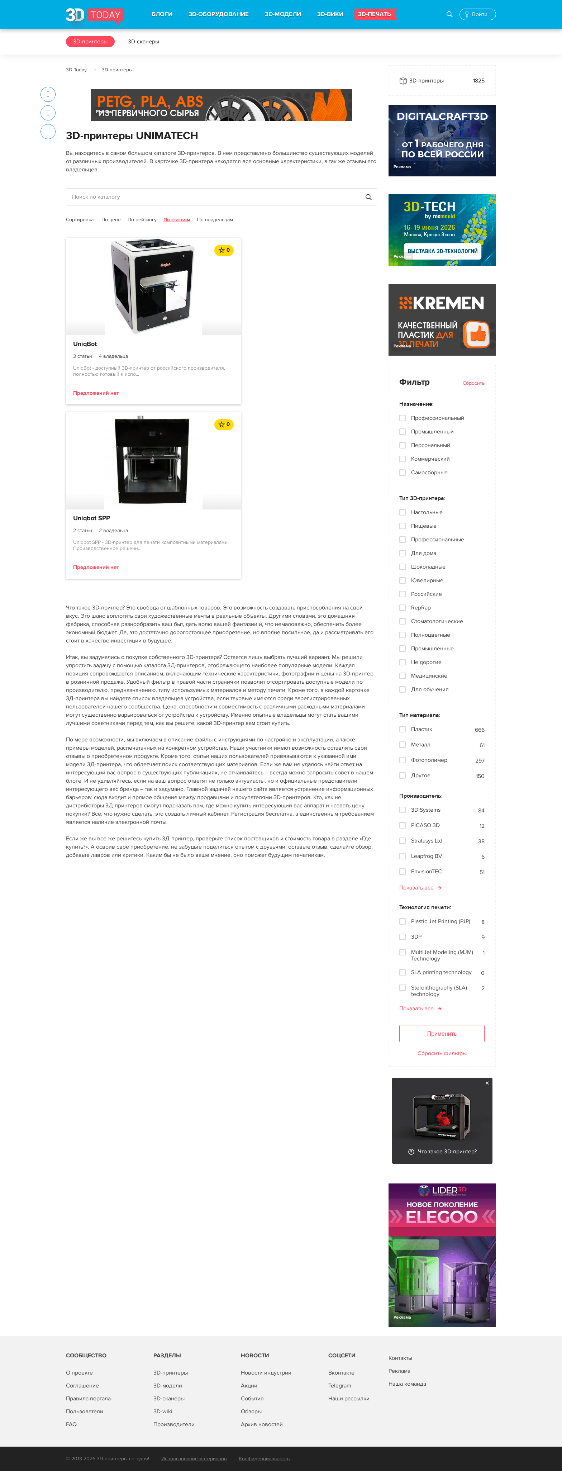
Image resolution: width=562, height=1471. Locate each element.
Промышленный (432, 431)
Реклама (105, 111)
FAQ (71, 1424)
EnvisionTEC (426, 871)
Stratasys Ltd (426, 840)
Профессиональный (437, 418)
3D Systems (425, 810)
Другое (420, 775)
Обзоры (251, 1411)
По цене (111, 220)
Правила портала (88, 1398)
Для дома (423, 553)
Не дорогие (426, 662)
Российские (426, 594)
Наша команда (407, 1383)
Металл (420, 744)
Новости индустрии (266, 1372)
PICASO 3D (425, 825)
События (252, 1398)
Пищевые (424, 526)
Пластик (421, 729)
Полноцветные (430, 635)
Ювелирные (427, 580)
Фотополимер (429, 760)
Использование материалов (194, 1459)
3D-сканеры (143, 41)
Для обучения (430, 689)
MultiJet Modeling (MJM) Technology (442, 955)
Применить (442, 1034)
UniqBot (85, 344)
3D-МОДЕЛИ (283, 14)
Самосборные (429, 472)
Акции (249, 1385)
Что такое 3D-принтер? (447, 1151)
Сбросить (474, 383)
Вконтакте (341, 1372)
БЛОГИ (162, 14)
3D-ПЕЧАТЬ (374, 14)
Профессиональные (437, 539)
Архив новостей (262, 1424)
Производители (174, 1424)
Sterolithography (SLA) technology (439, 990)
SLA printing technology (441, 972)
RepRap (421, 607)
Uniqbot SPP (197, 344)
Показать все (416, 887)
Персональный (430, 445)
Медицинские (429, 676)
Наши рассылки (349, 1398)
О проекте (79, 1372)
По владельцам (215, 220)
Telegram (339, 1385)
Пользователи (84, 1411)
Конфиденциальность (264, 1459)
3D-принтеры (90, 41)
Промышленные (432, 648)
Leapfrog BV (426, 856)
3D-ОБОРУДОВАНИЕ (219, 14)
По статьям (176, 220)
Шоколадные (428, 567)
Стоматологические (437, 621)
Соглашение (82, 1385)
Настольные (427, 512)
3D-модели (167, 1385)
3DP (416, 937)
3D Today (76, 70)
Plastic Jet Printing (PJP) (440, 921)
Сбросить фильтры (442, 1053)
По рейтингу (142, 220)
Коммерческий (430, 459)
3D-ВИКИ (330, 14)
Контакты (400, 1358)
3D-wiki (162, 1411)
